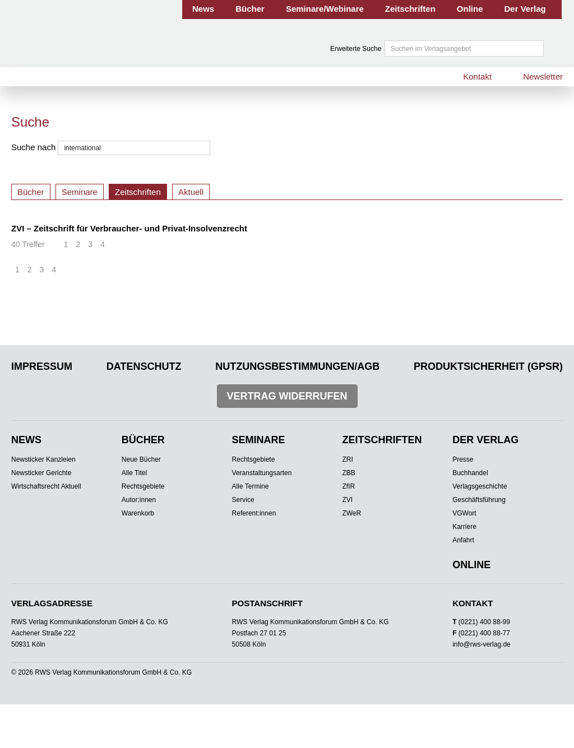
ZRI (347, 459)
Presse (462, 459)
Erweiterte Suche (355, 49)
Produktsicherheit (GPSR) (488, 366)
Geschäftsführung (479, 500)
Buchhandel (470, 473)
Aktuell (190, 192)
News (203, 8)
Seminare (80, 192)
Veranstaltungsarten (262, 473)
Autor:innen (139, 500)
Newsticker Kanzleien (43, 459)
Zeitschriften (410, 8)
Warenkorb (138, 513)
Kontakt (477, 76)
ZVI (347, 500)
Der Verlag (525, 8)
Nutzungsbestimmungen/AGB (297, 366)
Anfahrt (463, 540)
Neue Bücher (141, 459)
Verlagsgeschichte (479, 486)
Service (243, 500)
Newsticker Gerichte (41, 473)
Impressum (41, 366)
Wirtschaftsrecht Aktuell (46, 486)
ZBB (348, 473)
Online (470, 8)
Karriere (464, 527)
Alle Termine (250, 486)
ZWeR (351, 513)
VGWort (464, 513)
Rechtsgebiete (143, 486)
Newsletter (543, 76)
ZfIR (348, 486)
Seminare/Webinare (325, 8)
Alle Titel (134, 473)
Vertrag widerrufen (287, 396)
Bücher (250, 8)
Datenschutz (144, 366)
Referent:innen (254, 513)
